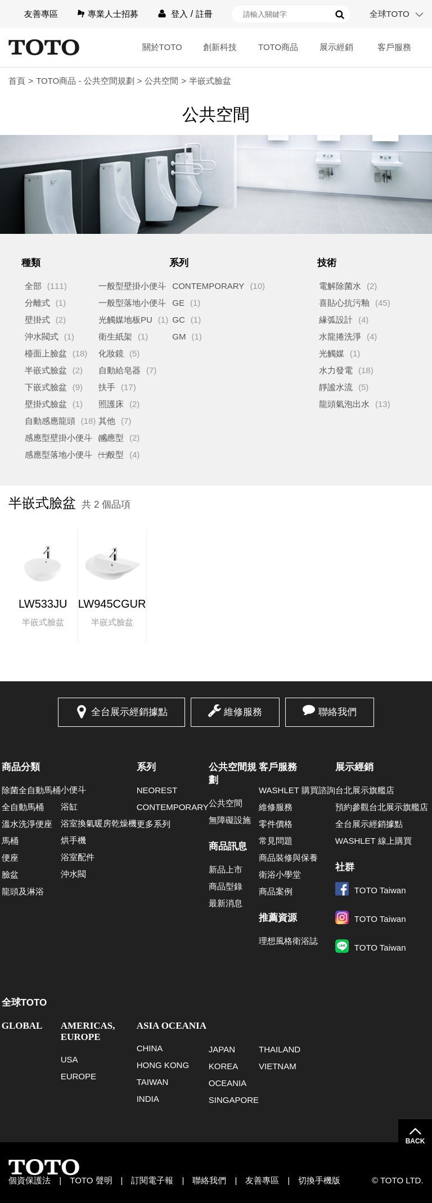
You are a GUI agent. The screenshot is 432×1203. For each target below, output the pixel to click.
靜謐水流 (336, 387)
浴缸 (69, 806)
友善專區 (41, 14)
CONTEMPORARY (208, 286)
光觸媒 (331, 353)
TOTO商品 (278, 47)
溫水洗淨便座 (27, 824)
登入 (179, 14)
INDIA (148, 1098)
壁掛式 (37, 319)
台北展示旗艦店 (364, 790)
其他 (106, 421)
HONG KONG (163, 1065)
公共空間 (161, 80)
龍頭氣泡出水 (344, 404)
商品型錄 (225, 886)
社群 (344, 867)
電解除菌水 (340, 286)
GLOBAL (22, 1025)
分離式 (37, 302)
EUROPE (78, 1076)
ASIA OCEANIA (171, 1025)
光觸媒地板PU (125, 319)
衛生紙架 (115, 336)
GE (178, 302)
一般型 (111, 454)
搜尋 (339, 14)
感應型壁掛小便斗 (58, 437)
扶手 (106, 387)
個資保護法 (29, 1180)
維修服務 (243, 712)
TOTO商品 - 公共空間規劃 (85, 80)
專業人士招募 (113, 14)
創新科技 (220, 47)
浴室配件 (77, 857)
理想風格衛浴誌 (288, 941)
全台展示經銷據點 (129, 712)
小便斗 (73, 789)
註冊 (204, 14)
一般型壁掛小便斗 (132, 286)
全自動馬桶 (23, 807)
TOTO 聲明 (91, 1180)
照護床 (111, 404)
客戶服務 (394, 47)
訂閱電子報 (152, 1180)
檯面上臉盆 (46, 353)
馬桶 (10, 840)
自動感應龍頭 (50, 421)
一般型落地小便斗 (132, 302)
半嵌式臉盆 (46, 370)
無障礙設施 (230, 820)
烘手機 (73, 840)
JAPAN (222, 1049)
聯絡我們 (337, 712)
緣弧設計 (336, 319)
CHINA (150, 1048)
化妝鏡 (111, 353)
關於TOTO (162, 47)
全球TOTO (390, 14)
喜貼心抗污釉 (344, 302)
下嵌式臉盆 (46, 387)
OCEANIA (228, 1083)
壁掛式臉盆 (46, 404)
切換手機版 (319, 1180)
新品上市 (225, 869)
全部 (33, 286)
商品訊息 (228, 846)
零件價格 (275, 824)
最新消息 (225, 903)
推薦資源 (278, 917)
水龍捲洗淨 (340, 336)
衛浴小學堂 (280, 874)
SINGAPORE (234, 1100)
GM (179, 336)
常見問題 (275, 840)
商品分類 (21, 767)
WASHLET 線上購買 (373, 840)
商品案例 (275, 891)
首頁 (16, 80)
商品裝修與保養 (288, 857)
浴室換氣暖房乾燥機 (99, 823)
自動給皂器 (119, 370)
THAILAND (279, 1049)
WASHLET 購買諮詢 (297, 790)
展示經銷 (336, 47)
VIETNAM (277, 1066)
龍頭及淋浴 (23, 891)
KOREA (223, 1066)
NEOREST (157, 790)
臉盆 (10, 874)
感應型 (111, 437)
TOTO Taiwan (370, 890)
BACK (415, 1141)
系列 (146, 767)
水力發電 (336, 370)
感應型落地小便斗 (58, 454)
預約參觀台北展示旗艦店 (381, 807)
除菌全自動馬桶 (31, 790)
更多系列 (153, 824)
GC (178, 319)
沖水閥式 (41, 336)
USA (69, 1059)
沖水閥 (73, 874)
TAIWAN (153, 1082)
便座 (10, 857)
